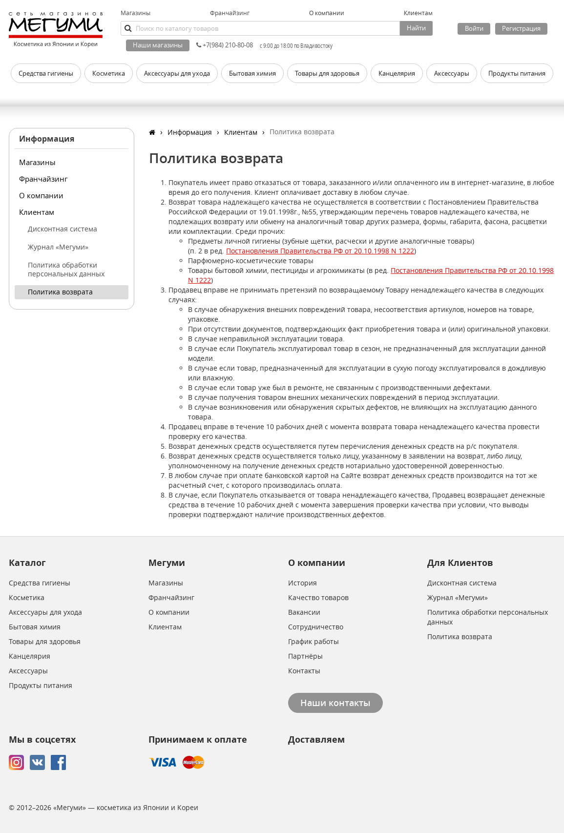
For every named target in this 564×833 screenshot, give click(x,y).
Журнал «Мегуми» (58, 246)
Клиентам (36, 212)
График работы (313, 641)
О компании (41, 195)
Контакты (304, 670)
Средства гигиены (39, 582)
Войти (474, 28)
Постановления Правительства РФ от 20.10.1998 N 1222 (320, 250)
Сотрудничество (315, 626)
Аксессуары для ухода (45, 612)
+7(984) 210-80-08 (224, 45)
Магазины (135, 13)
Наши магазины (158, 45)
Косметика (26, 597)
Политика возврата (60, 291)
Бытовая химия (35, 626)
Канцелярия (29, 656)
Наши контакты (335, 702)
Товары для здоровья (45, 641)
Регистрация (521, 28)
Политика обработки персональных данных (66, 269)
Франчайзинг (230, 13)
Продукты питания (40, 685)
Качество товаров (318, 597)
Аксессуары (28, 670)
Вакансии (304, 612)
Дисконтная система (62, 228)
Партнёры (305, 656)
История (302, 582)
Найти (416, 27)
